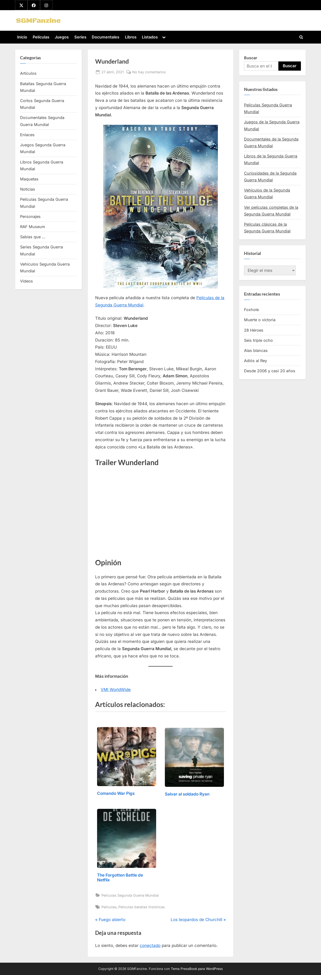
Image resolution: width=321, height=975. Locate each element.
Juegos (62, 37)
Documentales (105, 37)
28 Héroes (253, 330)
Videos (26, 281)
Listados (150, 37)
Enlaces (27, 134)
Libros (131, 37)
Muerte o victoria (259, 319)
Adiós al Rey (255, 360)
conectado (150, 945)
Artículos (28, 73)
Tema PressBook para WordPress (197, 969)
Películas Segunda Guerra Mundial (130, 895)
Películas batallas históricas (141, 907)
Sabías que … (32, 236)
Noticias (27, 189)
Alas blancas (256, 350)
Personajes (30, 216)
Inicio (22, 37)
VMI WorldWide (116, 689)
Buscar (250, 57)
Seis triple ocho (258, 340)
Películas (41, 37)
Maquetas (29, 179)
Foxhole (251, 309)
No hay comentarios (149, 72)
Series (80, 37)
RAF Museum (32, 226)
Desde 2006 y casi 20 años (269, 370)
